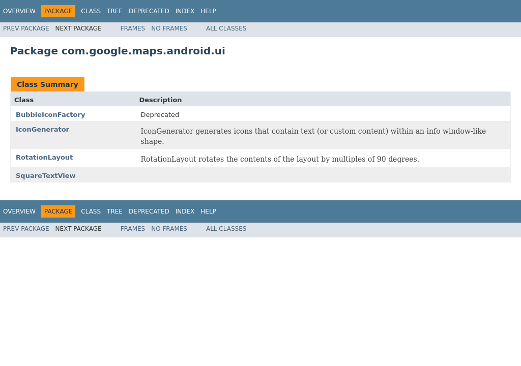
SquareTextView (46, 175)
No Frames (169, 28)
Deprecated (149, 11)
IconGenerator (42, 129)
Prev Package (26, 28)
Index (185, 11)
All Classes (226, 28)
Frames (133, 28)
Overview (19, 11)
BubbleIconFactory (50, 114)
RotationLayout (44, 157)
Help (208, 11)
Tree (115, 11)
